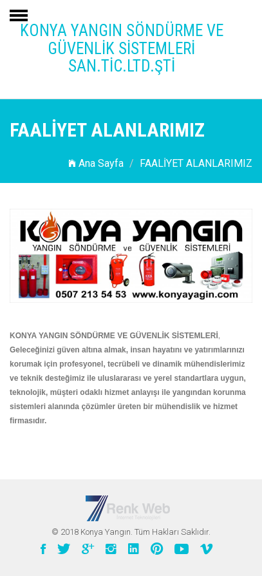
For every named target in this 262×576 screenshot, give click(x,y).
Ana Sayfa (96, 163)
